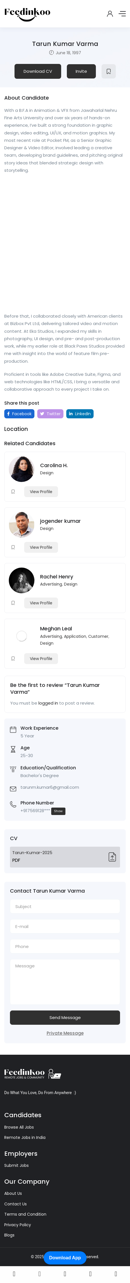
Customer (98, 636)
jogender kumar (60, 521)
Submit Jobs (16, 1165)
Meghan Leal (56, 628)
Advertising (51, 584)
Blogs (9, 1235)
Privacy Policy (17, 1225)
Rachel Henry (56, 576)
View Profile (41, 492)
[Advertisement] (65, 245)
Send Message (65, 1017)
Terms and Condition (25, 1214)
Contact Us (15, 1204)
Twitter (50, 414)
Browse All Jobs (19, 1127)
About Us (13, 1193)
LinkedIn (80, 414)
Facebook (19, 414)
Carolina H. (54, 465)
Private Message (65, 1033)
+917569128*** (42, 811)
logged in (48, 703)
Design (46, 473)
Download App (65, 1257)
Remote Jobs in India (25, 1137)
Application (75, 636)
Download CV (38, 71)
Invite (81, 71)
